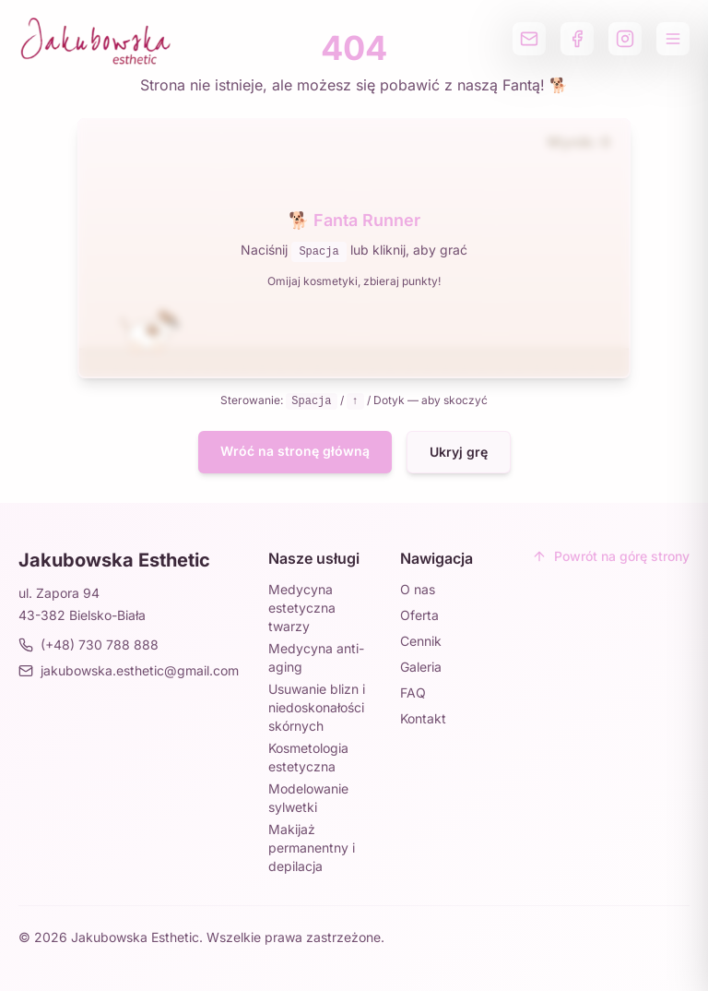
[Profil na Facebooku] (577, 38)
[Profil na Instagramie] (625, 38)
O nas (417, 589)
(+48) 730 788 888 (88, 644)
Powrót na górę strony (611, 556)
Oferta (419, 615)
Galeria (421, 667)
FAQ (413, 692)
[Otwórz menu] (673, 38)
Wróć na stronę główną (295, 451)
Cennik (421, 641)
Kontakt (423, 718)
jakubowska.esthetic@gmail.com (128, 670)
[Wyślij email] (529, 38)
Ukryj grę (459, 452)
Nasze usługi (314, 558)
